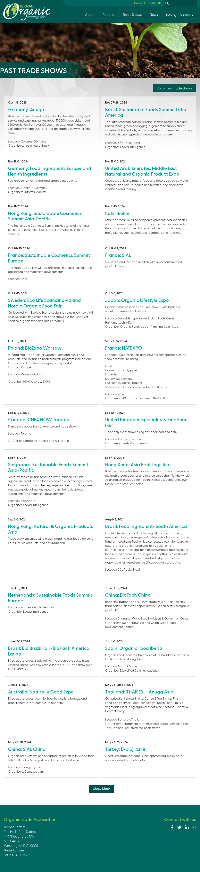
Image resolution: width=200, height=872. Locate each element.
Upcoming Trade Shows (174, 88)
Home (138, 3)
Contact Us (153, 3)
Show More (101, 789)
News (154, 14)
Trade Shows (132, 14)
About (90, 14)
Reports (108, 14)
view (51, 124)
